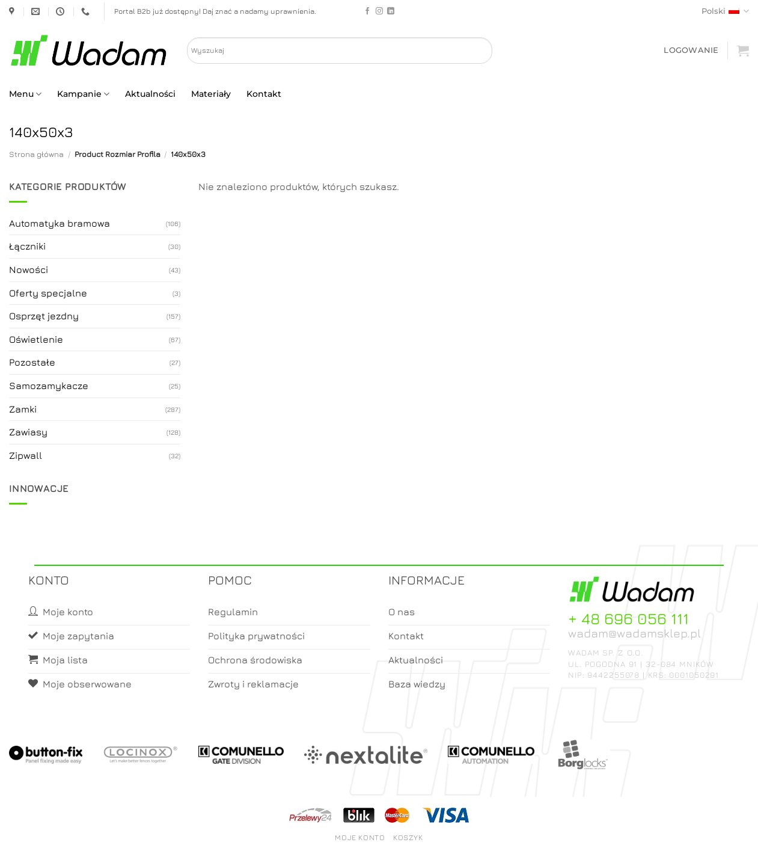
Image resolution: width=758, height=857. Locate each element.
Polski (725, 11)
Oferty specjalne (48, 292)
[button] (691, 50)
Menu (25, 94)
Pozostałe (32, 362)
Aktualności (150, 93)
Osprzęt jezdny (44, 315)
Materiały (211, 93)
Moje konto (360, 837)
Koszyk (408, 837)
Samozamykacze (48, 385)
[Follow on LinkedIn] (390, 11)
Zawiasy (28, 431)
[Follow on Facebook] (367, 11)
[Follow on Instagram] (379, 11)
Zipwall (25, 455)
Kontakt (263, 93)
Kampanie (83, 94)
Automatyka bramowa (59, 223)
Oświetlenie (36, 339)
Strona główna (36, 154)
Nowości (28, 269)
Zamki (23, 409)
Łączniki (27, 246)
